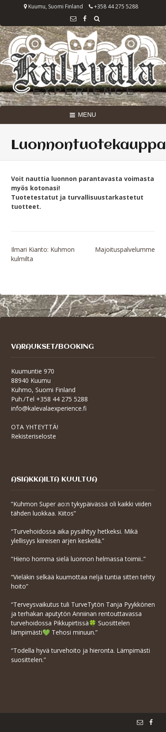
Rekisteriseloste (33, 436)
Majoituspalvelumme (125, 249)
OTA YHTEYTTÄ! (34, 427)
